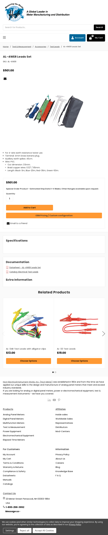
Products (8, 408)
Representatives (64, 422)
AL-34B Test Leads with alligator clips (26, 347)
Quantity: (10, 193)
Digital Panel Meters (13, 417)
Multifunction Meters (13, 422)
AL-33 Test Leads (66, 347)
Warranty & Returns (13, 466)
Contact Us (9, 492)
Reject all (24, 530)
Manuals (7, 478)
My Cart (7, 457)
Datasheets (9, 474)
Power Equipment (12, 430)
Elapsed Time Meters (14, 438)
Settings (9, 530)
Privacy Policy (62, 453)
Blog (58, 466)
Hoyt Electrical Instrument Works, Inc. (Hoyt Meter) (28, 381)
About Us (60, 457)
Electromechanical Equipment (18, 434)
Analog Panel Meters (13, 413)
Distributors (62, 426)
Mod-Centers (63, 430)
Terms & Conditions (13, 462)
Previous (3, 333)
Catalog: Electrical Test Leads (23, 271)
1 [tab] (53, 371)
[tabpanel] (28, 332)
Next (103, 333)
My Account (9, 453)
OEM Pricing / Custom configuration (54, 214)
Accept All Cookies (44, 530)
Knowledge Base (64, 470)
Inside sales (62, 413)
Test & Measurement (14, 426)
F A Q (58, 474)
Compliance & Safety (14, 470)
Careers (60, 462)
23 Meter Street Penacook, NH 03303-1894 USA (28, 500)
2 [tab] (55, 371)
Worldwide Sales (64, 417)
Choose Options (28, 360)
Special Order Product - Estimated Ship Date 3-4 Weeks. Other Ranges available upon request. (52, 188)
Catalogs (8, 483)
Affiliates (61, 408)
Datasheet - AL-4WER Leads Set (25, 266)
